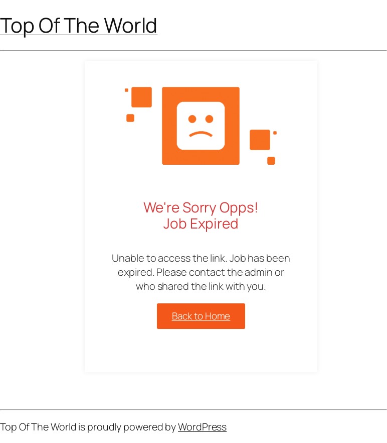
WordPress (202, 426)
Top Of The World (78, 25)
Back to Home (201, 315)
